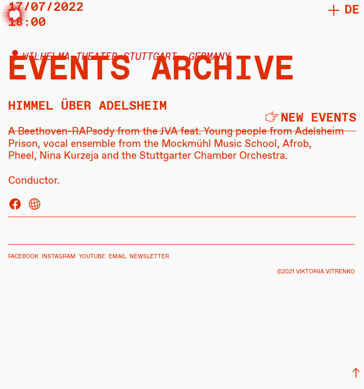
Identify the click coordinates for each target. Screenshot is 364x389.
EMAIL (117, 256)
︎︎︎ (355, 373)
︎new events (310, 118)
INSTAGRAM (59, 256)
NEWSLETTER (149, 256)
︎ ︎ (25, 205)
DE (352, 10)
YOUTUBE (92, 256)
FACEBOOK (23, 256)
